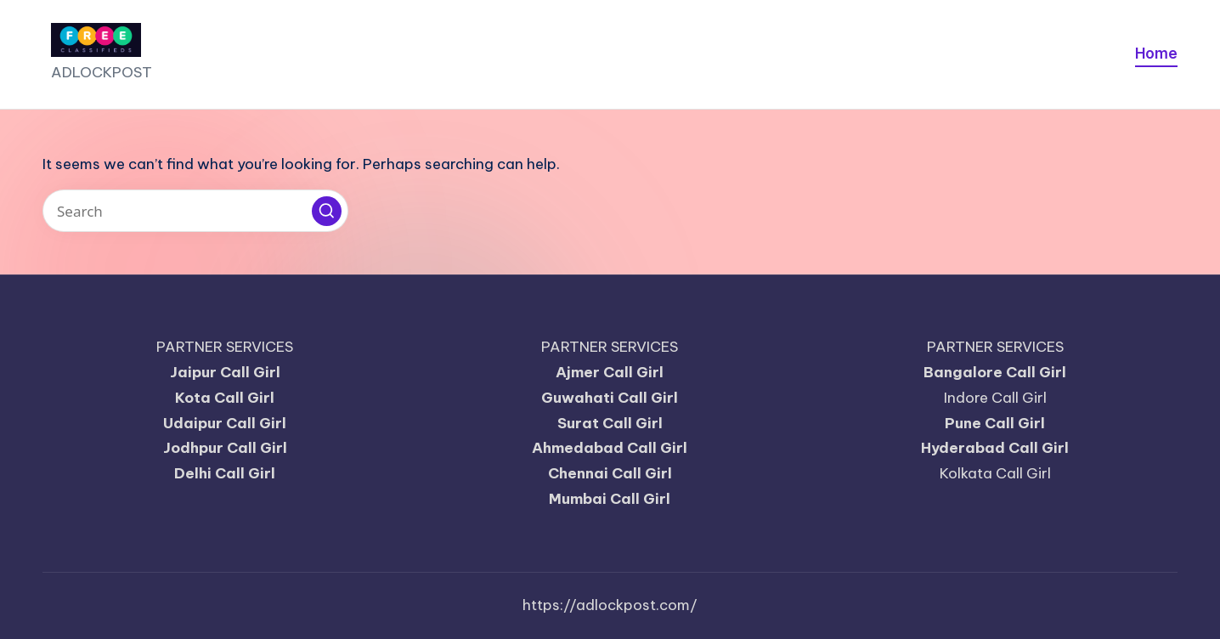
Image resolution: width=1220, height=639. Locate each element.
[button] (327, 211)
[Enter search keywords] (195, 210)
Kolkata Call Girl (995, 473)
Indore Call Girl (995, 397)
